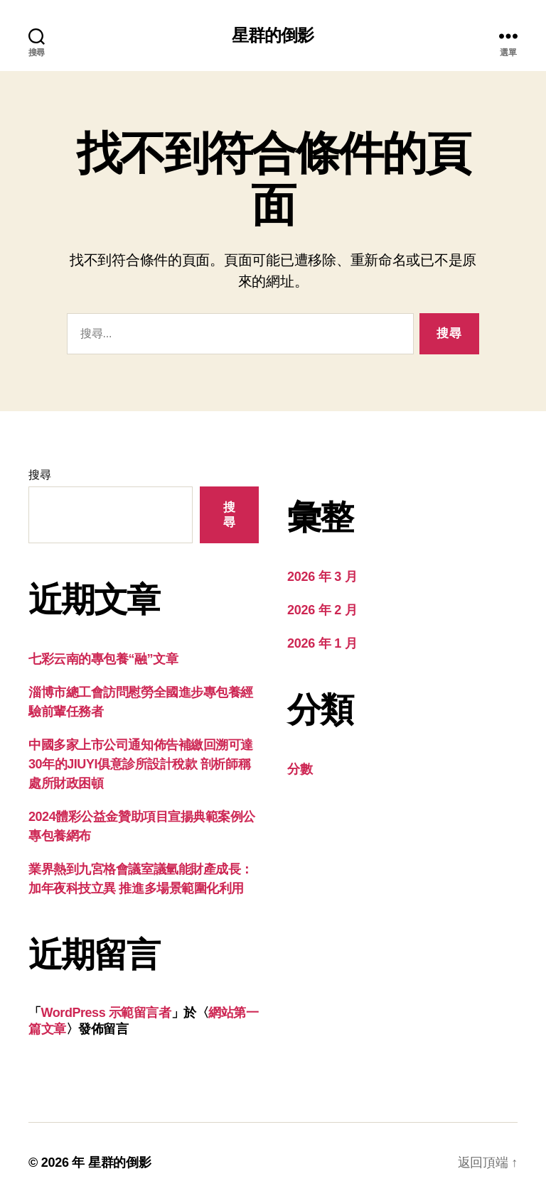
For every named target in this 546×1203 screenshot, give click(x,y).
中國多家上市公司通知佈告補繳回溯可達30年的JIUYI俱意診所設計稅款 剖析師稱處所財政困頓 (140, 764)
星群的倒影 (273, 35)
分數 (299, 769)
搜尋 (39, 475)
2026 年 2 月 (322, 610)
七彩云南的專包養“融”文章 (103, 659)
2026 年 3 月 (322, 577)
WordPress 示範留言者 (106, 1013)
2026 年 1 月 (322, 643)
